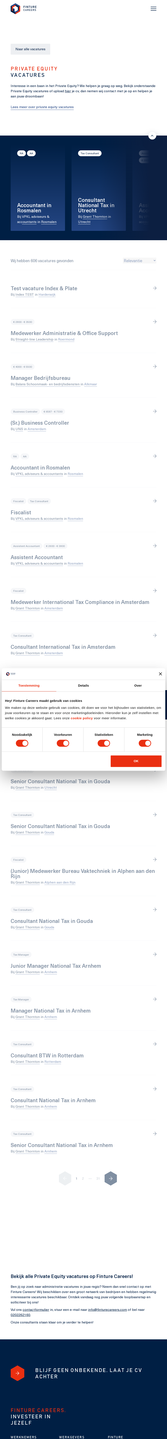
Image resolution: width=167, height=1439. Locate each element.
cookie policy (81, 718)
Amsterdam (37, 428)
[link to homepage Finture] (24, 8)
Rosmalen (49, 221)
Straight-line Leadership (34, 339)
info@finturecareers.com (107, 1309)
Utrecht (84, 221)
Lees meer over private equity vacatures (42, 106)
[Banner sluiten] (160, 673)
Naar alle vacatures (30, 49)
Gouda (49, 832)
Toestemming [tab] (29, 685)
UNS (19, 428)
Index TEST (24, 294)
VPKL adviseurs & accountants (39, 473)
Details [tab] (83, 685)
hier (68, 91)
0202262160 (20, 1314)
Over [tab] (138, 685)
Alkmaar (90, 384)
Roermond (66, 339)
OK (136, 761)
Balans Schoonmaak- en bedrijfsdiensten (47, 384)
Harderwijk (46, 294)
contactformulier (36, 1309)
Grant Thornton (95, 216)
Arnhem (50, 971)
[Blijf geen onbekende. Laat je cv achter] (17, 1373)
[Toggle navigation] (153, 9)
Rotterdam (52, 1061)
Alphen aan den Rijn (59, 882)
